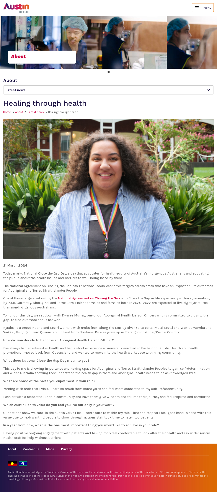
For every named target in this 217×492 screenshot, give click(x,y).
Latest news (36, 112)
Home (7, 112)
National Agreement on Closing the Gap (89, 298)
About (19, 112)
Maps (50, 449)
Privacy (66, 449)
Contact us (31, 449)
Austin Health (16, 8)
